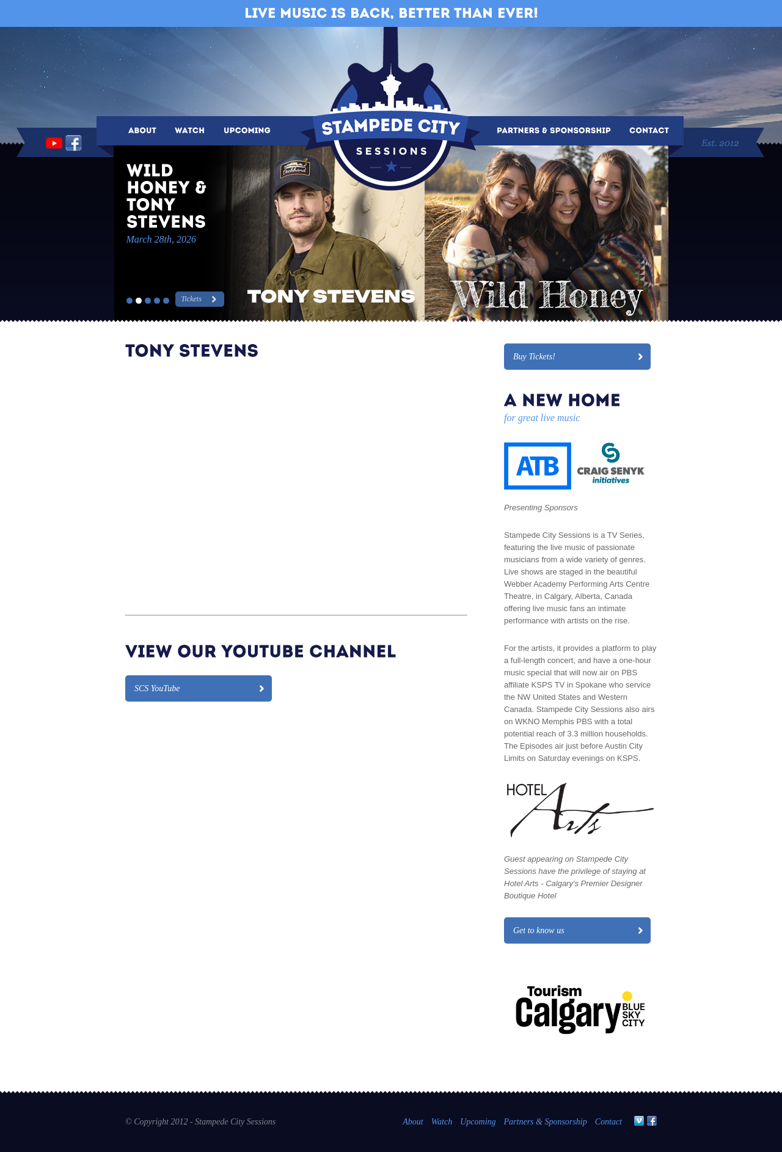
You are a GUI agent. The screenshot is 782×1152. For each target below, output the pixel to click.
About (413, 1121)
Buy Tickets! (534, 356)
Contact (608, 1121)
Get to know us (539, 930)
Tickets (191, 299)
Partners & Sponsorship (545, 1121)
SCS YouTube (157, 688)
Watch (441, 1121)
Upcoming (477, 1121)
